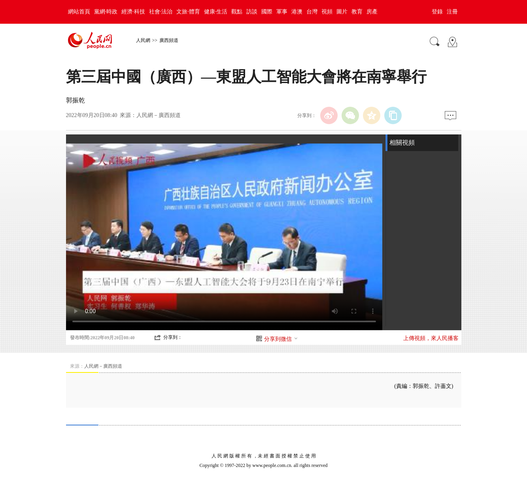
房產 (372, 12)
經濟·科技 (133, 12)
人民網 (143, 40)
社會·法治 (161, 12)
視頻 (326, 12)
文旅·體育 (188, 12)
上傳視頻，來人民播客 (431, 338)
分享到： (172, 337)
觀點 (236, 12)
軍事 (281, 12)
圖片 (342, 12)
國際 (266, 12)
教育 (357, 12)
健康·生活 (216, 12)
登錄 (437, 12)
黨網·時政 (106, 12)
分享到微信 (281, 339)
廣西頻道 (168, 40)
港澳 (296, 12)
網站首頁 (79, 12)
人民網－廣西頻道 (158, 115)
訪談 (251, 12)
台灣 (311, 12)
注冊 (452, 12)
